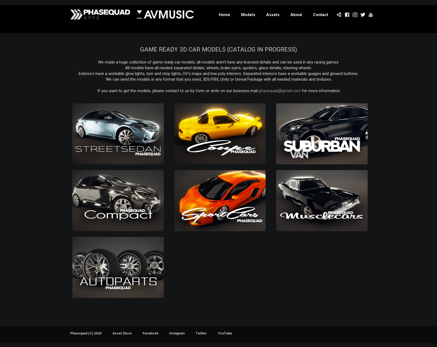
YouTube (225, 333)
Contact (320, 14)
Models (248, 14)
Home (224, 14)
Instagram (177, 333)
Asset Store (122, 333)
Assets (272, 14)
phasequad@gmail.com (280, 90)
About (296, 14)
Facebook (150, 333)
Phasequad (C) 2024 (85, 333)
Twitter (201, 333)
